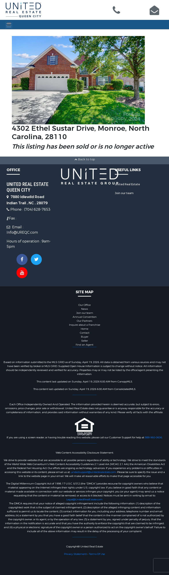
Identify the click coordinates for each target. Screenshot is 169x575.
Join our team (124, 193)
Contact (84, 333)
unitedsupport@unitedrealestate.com (93, 472)
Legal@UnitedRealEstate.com (84, 499)
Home (84, 329)
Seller (84, 340)
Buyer (84, 337)
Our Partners (84, 321)
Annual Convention (85, 317)
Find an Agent (84, 344)
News (84, 309)
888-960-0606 (153, 437)
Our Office (84, 305)
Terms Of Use (97, 554)
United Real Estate (127, 184)
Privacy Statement (75, 554)
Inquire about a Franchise (84, 325)
